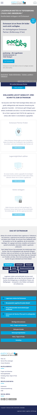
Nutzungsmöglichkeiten (18, 333)
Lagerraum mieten (21, 411)
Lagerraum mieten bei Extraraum (16, 298)
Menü (3, 2)
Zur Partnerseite (8, 61)
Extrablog (18, 340)
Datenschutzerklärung (6, 388)
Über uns (3, 358)
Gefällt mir (13, 399)
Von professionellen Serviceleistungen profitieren (17, 308)
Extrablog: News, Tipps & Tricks (9, 376)
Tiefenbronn (4, 76)
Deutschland (4, 74)
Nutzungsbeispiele (5, 373)
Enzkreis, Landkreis (27, 74)
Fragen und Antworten (6, 371)
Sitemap (3, 378)
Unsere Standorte (5, 363)
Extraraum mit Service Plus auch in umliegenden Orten (20, 315)
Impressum (3, 386)
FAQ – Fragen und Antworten (18, 325)
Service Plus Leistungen (7, 361)
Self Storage (33, 411)
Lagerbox (28, 411)
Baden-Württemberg (15, 74)
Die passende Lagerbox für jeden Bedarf (18, 303)
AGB (2, 390)
